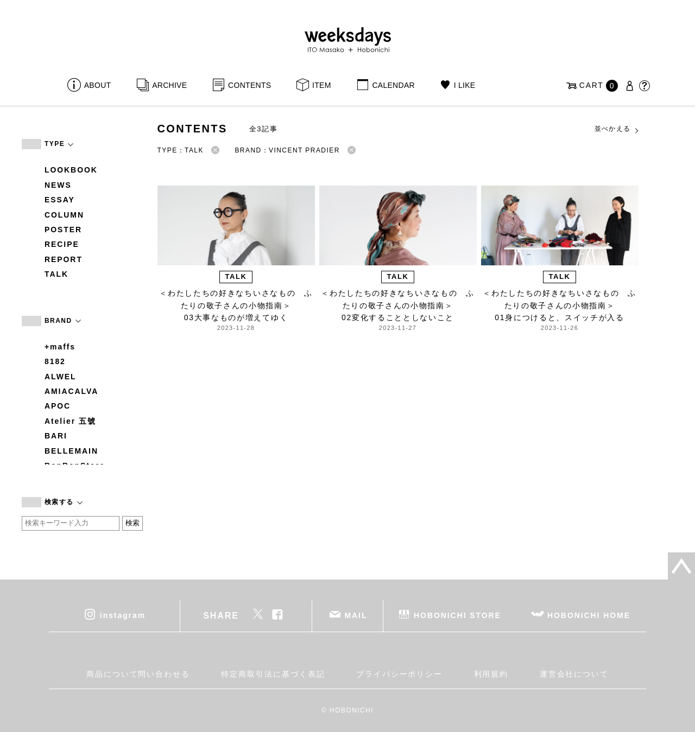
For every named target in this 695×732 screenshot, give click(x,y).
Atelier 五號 (70, 421)
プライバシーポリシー (399, 674)
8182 (55, 361)
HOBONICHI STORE (457, 614)
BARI (56, 435)
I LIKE (465, 85)
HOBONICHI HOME (588, 614)
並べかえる (617, 129)
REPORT (64, 259)
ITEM (321, 85)
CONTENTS (249, 85)
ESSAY (60, 199)
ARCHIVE (169, 85)
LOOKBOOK (71, 170)
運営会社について (574, 674)
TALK (56, 274)
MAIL (356, 614)
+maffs (60, 346)
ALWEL (61, 376)
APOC (58, 406)
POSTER (63, 229)
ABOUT (97, 85)
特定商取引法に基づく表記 (273, 674)
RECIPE (62, 244)
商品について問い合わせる (138, 674)
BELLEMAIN (71, 451)
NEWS (58, 185)
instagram (123, 614)
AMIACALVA (71, 391)
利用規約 (491, 674)
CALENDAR (393, 85)
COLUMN (64, 215)
